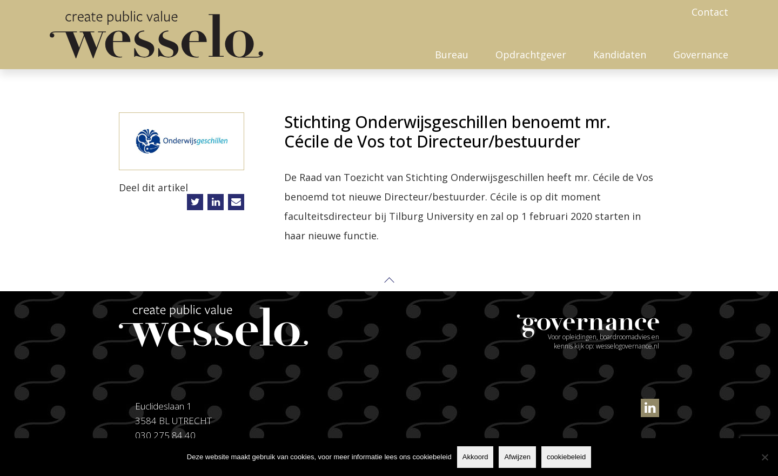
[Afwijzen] (764, 457)
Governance (700, 54)
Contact (710, 11)
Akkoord (475, 457)
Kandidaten (619, 54)
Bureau (451, 54)
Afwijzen (517, 457)
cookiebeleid (566, 457)
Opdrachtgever (530, 54)
